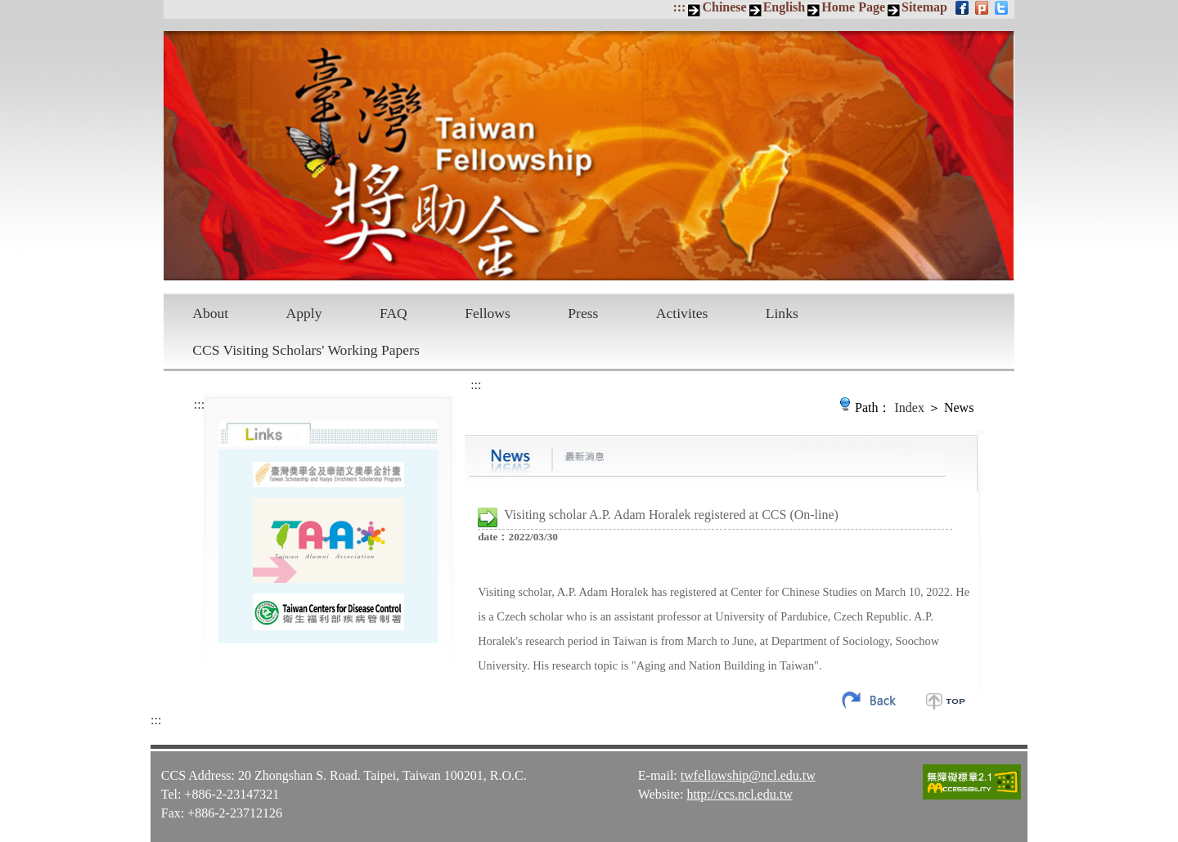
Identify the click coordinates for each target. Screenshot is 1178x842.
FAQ (393, 313)
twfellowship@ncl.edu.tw (748, 775)
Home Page (853, 7)
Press (583, 313)
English (784, 7)
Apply (304, 313)
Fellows (487, 313)
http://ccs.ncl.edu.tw (739, 794)
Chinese (724, 7)
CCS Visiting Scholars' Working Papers (306, 350)
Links (782, 313)
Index (909, 407)
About (210, 313)
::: (679, 7)
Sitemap (924, 7)
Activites (682, 313)
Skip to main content (8, 8)
